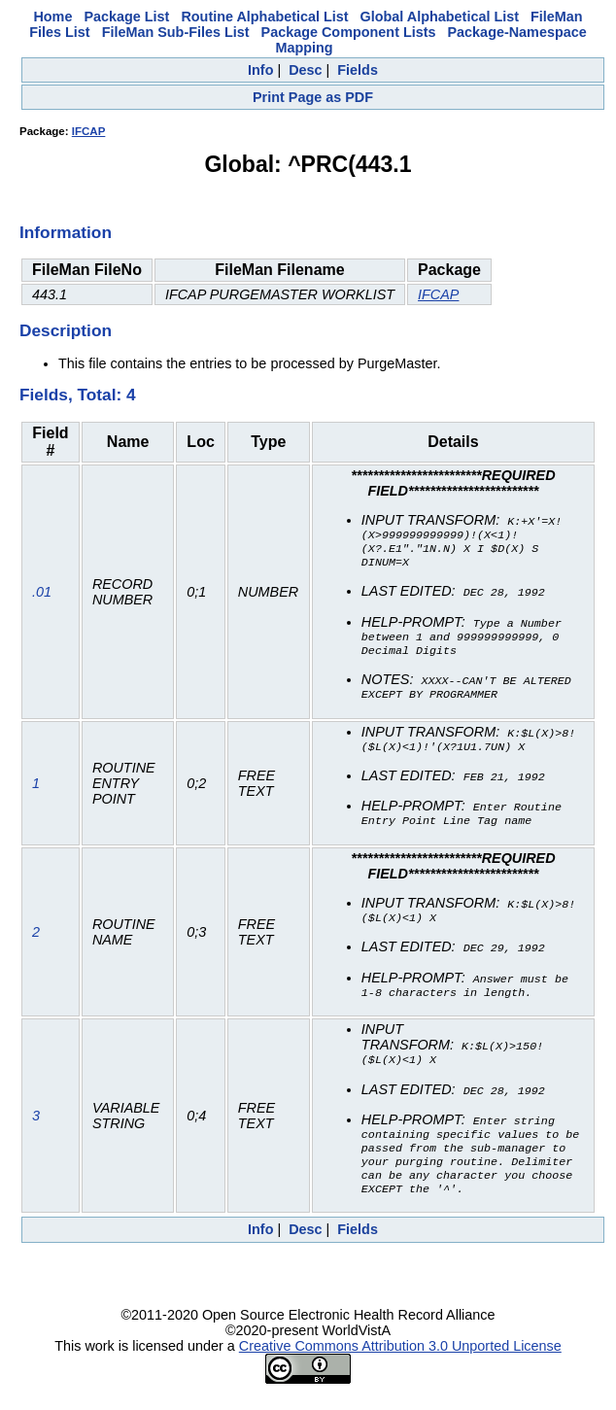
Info (260, 70)
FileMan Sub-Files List (176, 32)
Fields (357, 70)
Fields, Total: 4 (77, 394)
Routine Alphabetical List (264, 16)
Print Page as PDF (313, 97)
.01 (41, 595)
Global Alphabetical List (439, 16)
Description (65, 330)
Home (52, 16)
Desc (305, 70)
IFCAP (89, 131)
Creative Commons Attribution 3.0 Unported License (400, 1364)
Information (65, 232)
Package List (126, 16)
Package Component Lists (348, 32)
